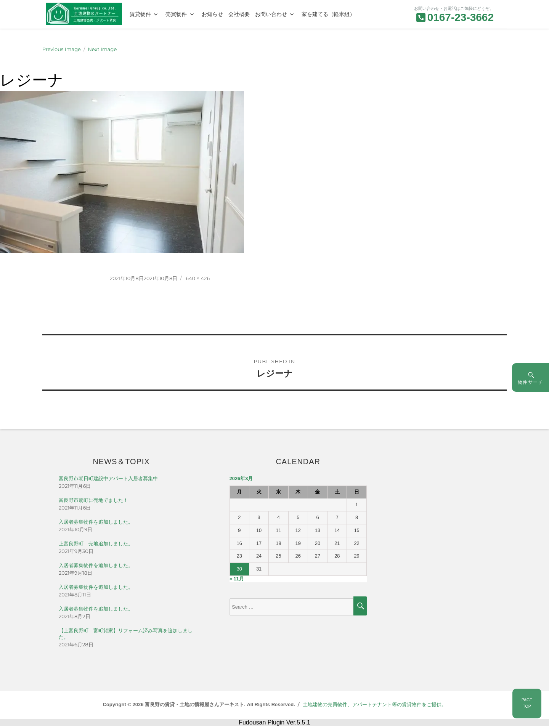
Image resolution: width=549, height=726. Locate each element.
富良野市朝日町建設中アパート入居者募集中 (108, 478)
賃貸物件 (140, 14)
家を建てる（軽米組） (328, 14)
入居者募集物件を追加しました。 (96, 522)
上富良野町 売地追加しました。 (96, 544)
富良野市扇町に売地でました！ (93, 500)
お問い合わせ (271, 14)
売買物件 (176, 14)
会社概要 (239, 14)
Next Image (102, 49)
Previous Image (61, 49)
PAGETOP (527, 703)
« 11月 (237, 579)
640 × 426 (198, 278)
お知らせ (212, 14)
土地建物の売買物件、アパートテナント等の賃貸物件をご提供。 (374, 704)
